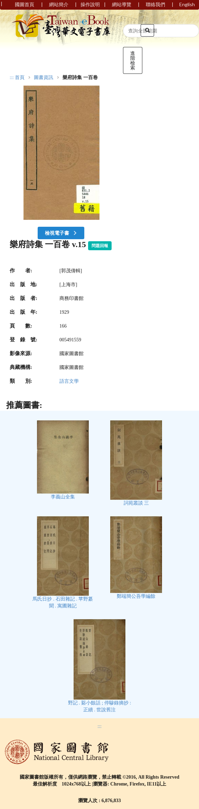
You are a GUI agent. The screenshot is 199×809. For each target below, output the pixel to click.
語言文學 (69, 381)
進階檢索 (132, 60)
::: (12, 77)
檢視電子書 (61, 233)
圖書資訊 (43, 77)
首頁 (20, 77)
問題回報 (100, 245)
